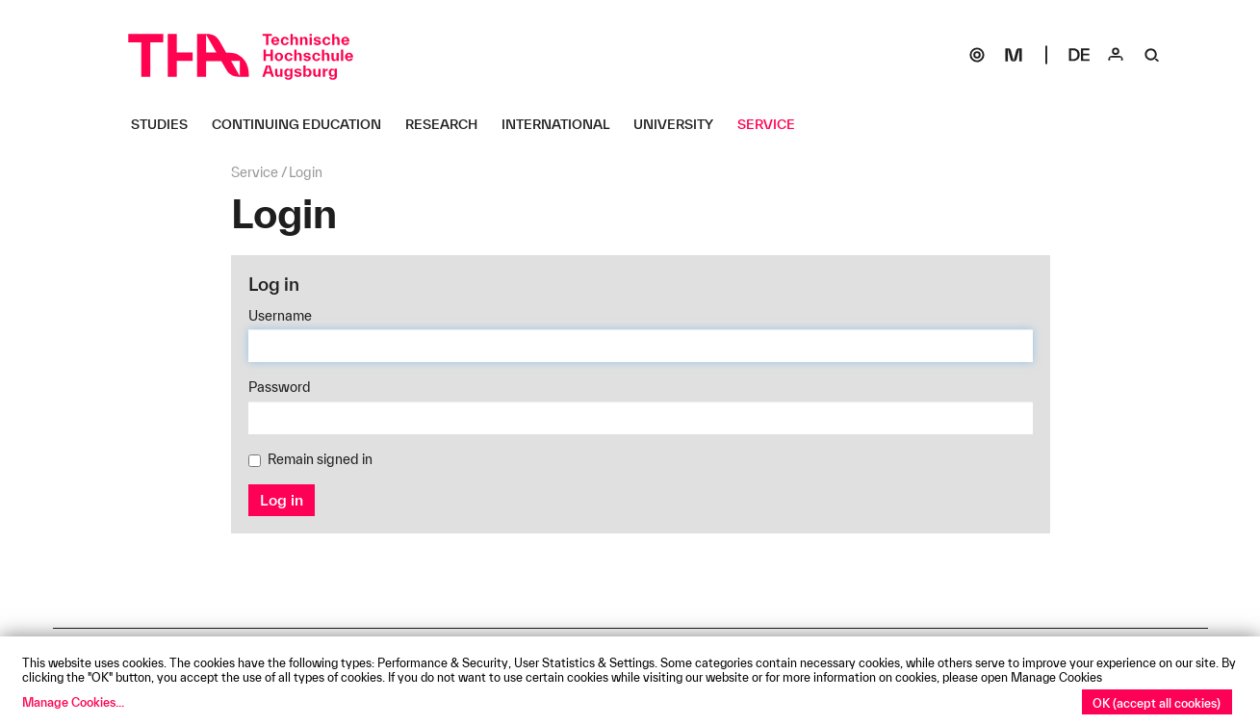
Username (280, 316)
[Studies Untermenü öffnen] (166, 124)
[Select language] (1079, 55)
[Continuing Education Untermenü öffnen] (303, 124)
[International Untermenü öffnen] (563, 124)
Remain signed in (310, 459)
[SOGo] (977, 55)
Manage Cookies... (73, 702)
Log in (281, 499)
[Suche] (1152, 55)
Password (279, 387)
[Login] (1115, 55)
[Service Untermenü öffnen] (773, 124)
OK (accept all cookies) (1157, 703)
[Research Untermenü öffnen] (448, 124)
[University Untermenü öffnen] (681, 124)
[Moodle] (1013, 55)
